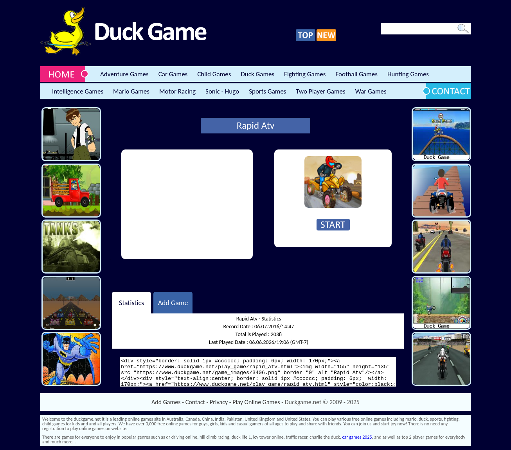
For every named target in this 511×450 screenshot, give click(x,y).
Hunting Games (408, 74)
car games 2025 (357, 437)
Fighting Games (305, 74)
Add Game (173, 302)
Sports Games (267, 91)
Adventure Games (124, 74)
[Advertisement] (187, 204)
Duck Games (257, 74)
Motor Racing (177, 91)
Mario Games (131, 91)
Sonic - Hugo (222, 91)
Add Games (165, 402)
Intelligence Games (77, 91)
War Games (371, 91)
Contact (195, 402)
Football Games (356, 74)
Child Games (214, 74)
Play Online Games (256, 402)
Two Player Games (320, 91)
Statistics (131, 302)
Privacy (219, 402)
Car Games (173, 74)
